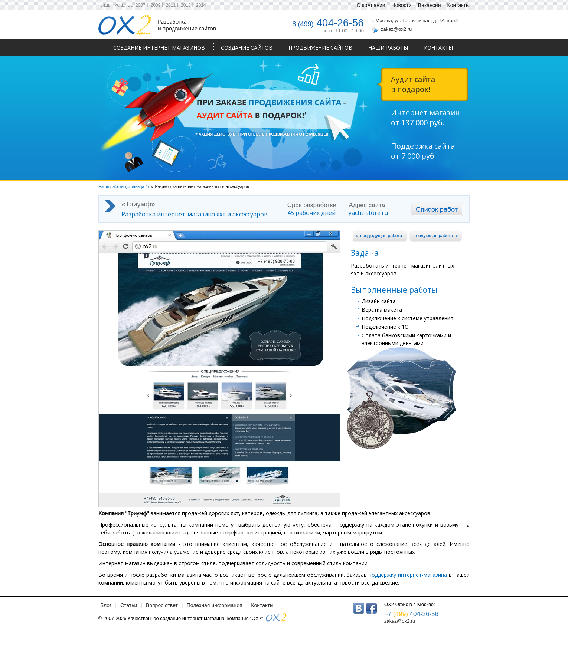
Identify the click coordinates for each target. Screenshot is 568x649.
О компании (370, 5)
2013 (186, 5)
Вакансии (429, 5)
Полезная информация (214, 605)
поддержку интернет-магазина (407, 574)
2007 (141, 5)
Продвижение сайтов (320, 47)
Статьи (128, 605)
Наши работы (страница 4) (123, 186)
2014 (201, 5)
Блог (105, 605)
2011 (171, 5)
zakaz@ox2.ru (396, 29)
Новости (402, 5)
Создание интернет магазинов (159, 47)
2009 (156, 5)
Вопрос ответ (162, 605)
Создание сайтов (246, 47)
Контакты (438, 47)
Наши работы (388, 47)
